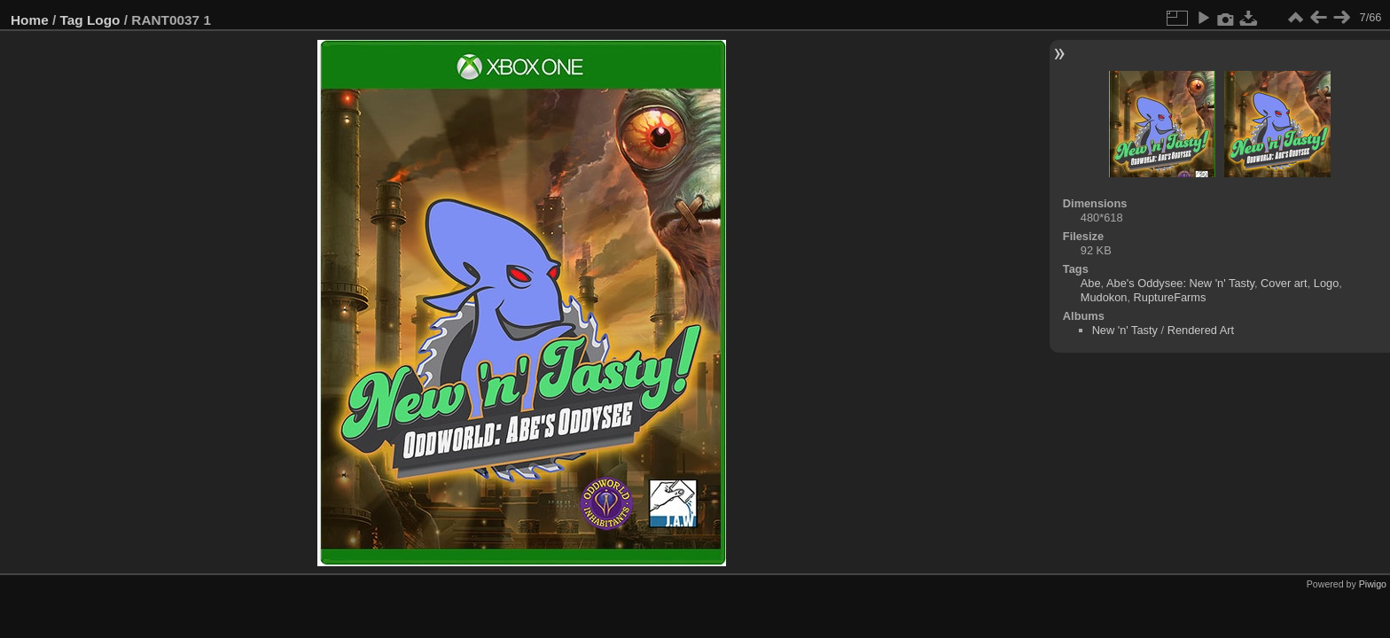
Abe (1091, 283)
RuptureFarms (1170, 297)
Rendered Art (1200, 330)
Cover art (1284, 283)
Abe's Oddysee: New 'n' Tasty (1180, 283)
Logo (104, 19)
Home (30, 19)
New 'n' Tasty (1125, 330)
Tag (71, 19)
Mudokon (1104, 297)
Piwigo (1372, 584)
